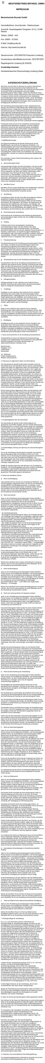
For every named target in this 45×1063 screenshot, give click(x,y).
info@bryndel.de (14, 43)
